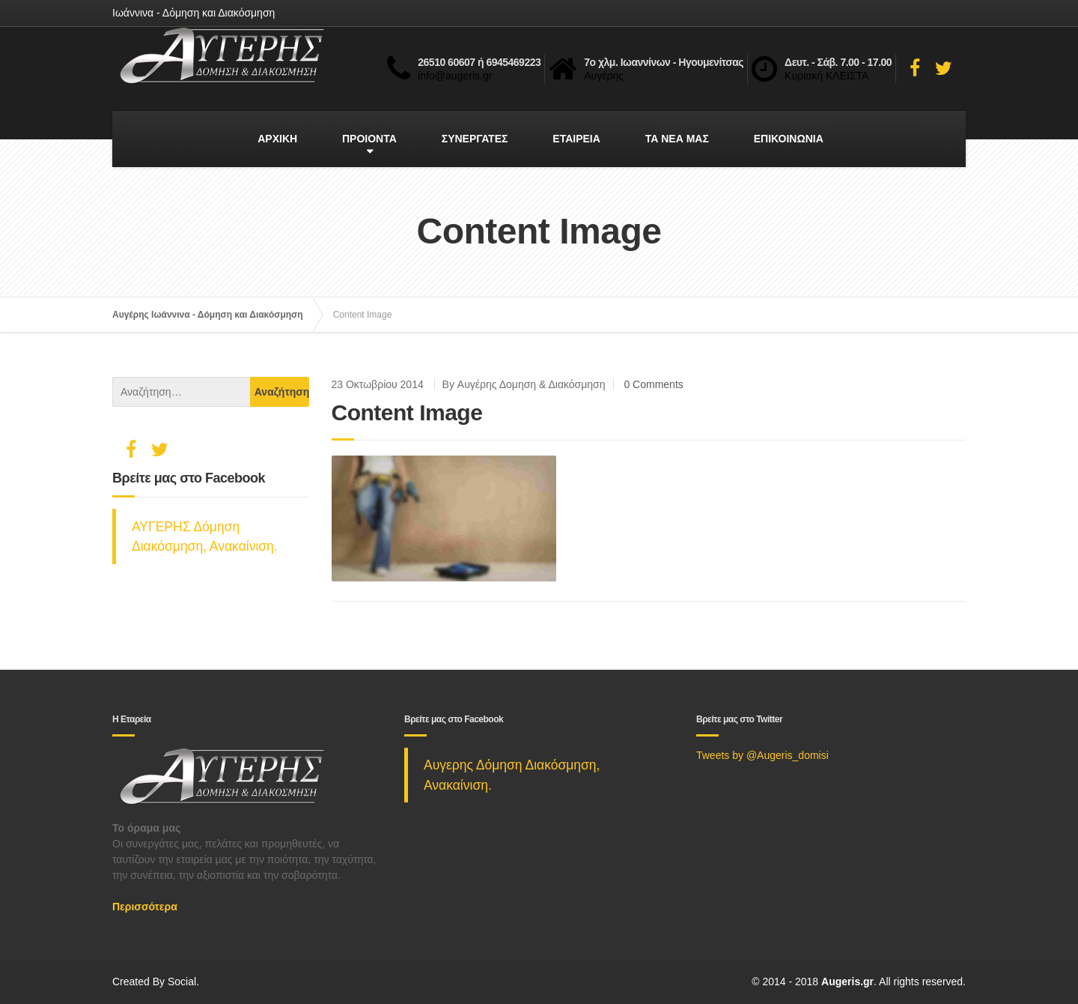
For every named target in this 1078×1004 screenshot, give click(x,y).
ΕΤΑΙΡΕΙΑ (576, 139)
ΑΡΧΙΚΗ (277, 139)
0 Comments (653, 384)
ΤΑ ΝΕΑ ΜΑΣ (677, 139)
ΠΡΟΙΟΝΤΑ (369, 139)
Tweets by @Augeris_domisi (762, 755)
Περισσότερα (144, 907)
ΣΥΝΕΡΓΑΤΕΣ (475, 139)
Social (182, 982)
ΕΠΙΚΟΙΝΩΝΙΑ (788, 139)
